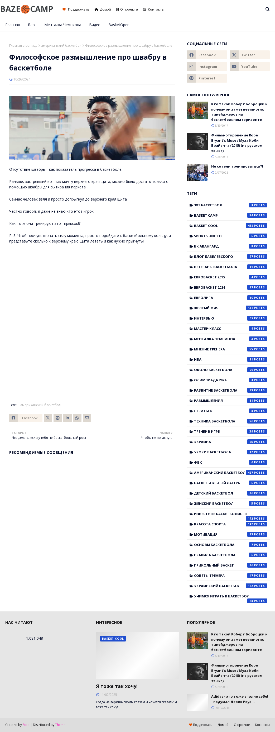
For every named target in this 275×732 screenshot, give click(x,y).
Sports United (230, 236)
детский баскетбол (230, 493)
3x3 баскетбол (230, 205)
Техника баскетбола (230, 421)
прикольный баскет (230, 565)
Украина (230, 441)
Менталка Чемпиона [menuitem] (62, 24)
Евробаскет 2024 (230, 287)
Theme (60, 725)
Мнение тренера (230, 349)
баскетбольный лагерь (230, 483)
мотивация (230, 534)
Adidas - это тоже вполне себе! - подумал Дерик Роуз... (239, 699)
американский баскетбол (61, 45)
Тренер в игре (230, 431)
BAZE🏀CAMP (26, 8)
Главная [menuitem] (12, 24)
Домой (103, 9)
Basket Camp (230, 215)
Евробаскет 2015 (230, 277)
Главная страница (23, 45)
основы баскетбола (230, 544)
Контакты (154, 9)
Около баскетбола (230, 369)
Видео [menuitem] (94, 24)
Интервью (230, 318)
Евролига (230, 297)
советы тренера (230, 575)
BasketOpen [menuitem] (118, 24)
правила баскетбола (230, 555)
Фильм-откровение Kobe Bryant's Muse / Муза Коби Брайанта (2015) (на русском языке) (237, 143)
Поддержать (75, 9)
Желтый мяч (230, 308)
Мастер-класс (230, 328)
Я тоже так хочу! (117, 686)
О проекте (127, 9)
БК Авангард (230, 246)
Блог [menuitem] (32, 24)
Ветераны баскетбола (230, 266)
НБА (230, 359)
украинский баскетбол (230, 585)
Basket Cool (230, 225)
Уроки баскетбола (230, 452)
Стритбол (230, 410)
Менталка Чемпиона (230, 338)
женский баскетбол (230, 503)
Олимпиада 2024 (230, 380)
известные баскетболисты (230, 515)
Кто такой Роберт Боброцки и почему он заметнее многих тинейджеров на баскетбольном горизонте (239, 112)
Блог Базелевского (230, 256)
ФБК (230, 462)
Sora (26, 725)
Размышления (230, 400)
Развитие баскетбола (230, 390)
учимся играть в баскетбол (230, 597)
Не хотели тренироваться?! (237, 166)
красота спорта (230, 524)
